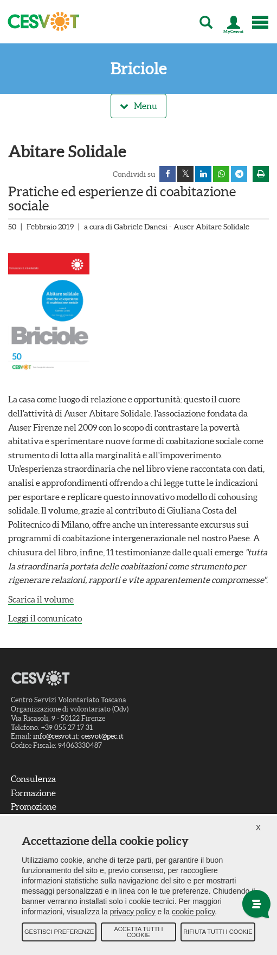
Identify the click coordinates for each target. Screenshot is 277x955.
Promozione (33, 806)
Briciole (139, 69)
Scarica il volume (41, 599)
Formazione (33, 793)
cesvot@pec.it (102, 737)
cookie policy (193, 911)
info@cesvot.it (55, 737)
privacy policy (133, 911)
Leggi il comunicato (45, 618)
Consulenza (33, 779)
